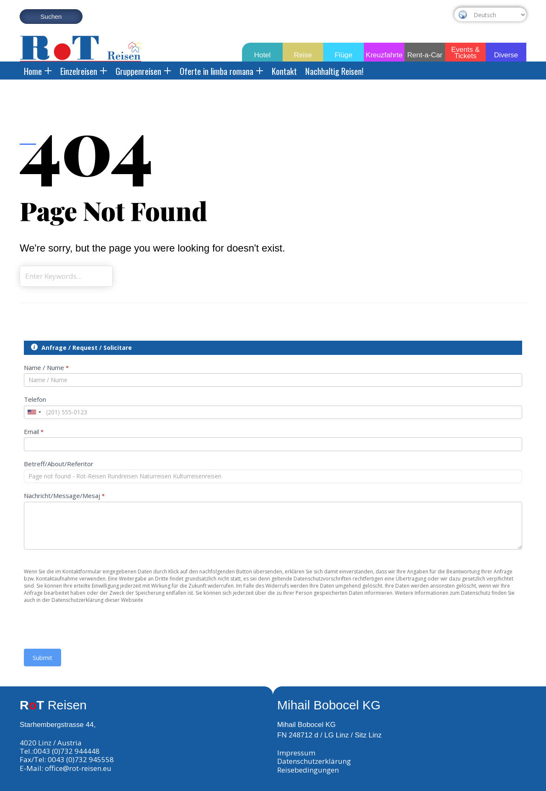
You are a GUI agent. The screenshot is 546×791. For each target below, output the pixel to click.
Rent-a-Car (424, 55)
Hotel (262, 55)
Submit (42, 657)
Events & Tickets (465, 51)
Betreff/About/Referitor (58, 464)
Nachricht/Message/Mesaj (64, 495)
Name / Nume (46, 367)
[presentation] (87, 620)
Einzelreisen (83, 71)
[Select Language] (498, 14)
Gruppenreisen (143, 71)
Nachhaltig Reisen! (334, 70)
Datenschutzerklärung (314, 761)
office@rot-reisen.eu (78, 768)
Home (38, 71)
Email (34, 431)
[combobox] (34, 412)
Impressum (296, 753)
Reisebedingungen (308, 770)
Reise (303, 55)
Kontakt (284, 70)
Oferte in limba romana (221, 71)
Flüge (344, 55)
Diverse (506, 55)
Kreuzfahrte (384, 55)
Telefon (35, 399)
